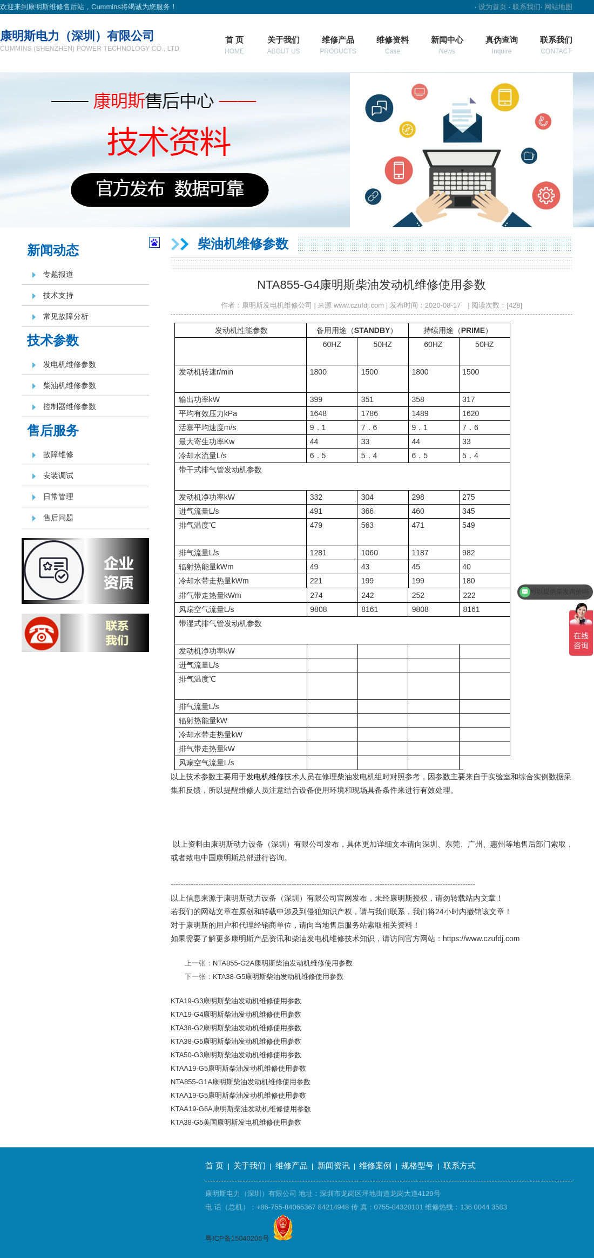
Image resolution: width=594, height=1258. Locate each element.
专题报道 (58, 274)
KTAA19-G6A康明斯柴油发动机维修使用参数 (241, 1109)
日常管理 (58, 496)
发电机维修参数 (69, 364)
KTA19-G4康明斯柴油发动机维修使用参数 (236, 1014)
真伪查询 (501, 45)
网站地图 (558, 7)
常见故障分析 (66, 316)
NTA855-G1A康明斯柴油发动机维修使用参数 (240, 1082)
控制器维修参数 (69, 406)
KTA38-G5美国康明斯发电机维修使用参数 (236, 1122)
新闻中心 (447, 45)
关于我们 (283, 45)
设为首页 (492, 7)
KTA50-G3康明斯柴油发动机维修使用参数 (236, 1055)
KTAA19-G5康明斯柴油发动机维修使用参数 (238, 1068)
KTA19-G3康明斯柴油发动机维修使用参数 (236, 1001)
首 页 (234, 45)
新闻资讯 (334, 1165)
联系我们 (526, 7)
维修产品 (338, 45)
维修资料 (392, 45)
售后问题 (58, 517)
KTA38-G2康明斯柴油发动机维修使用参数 (236, 1028)
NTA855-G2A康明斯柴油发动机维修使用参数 (283, 963)
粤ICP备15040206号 (237, 1238)
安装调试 (58, 475)
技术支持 (58, 295)
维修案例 (375, 1165)
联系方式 (459, 1165)
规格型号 (417, 1165)
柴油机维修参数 (69, 385)
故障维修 (58, 454)
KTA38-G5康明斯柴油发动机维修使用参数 (278, 977)
